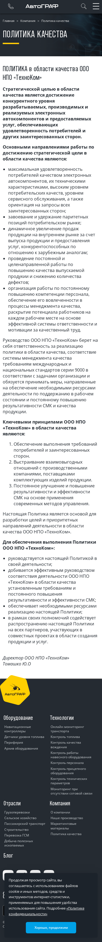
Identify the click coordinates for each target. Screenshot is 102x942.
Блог (8, 855)
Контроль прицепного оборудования (68, 770)
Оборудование (18, 717)
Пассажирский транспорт (24, 823)
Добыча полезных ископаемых (18, 843)
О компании (60, 812)
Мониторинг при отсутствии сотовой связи (71, 791)
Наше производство (67, 818)
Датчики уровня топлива (24, 736)
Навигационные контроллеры (17, 728)
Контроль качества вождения (66, 744)
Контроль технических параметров (69, 780)
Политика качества (66, 834)
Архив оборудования (21, 748)
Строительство (16, 829)
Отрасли (12, 803)
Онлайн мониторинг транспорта (67, 728)
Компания (27, 21)
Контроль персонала (67, 762)
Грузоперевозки (17, 812)
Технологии (62, 717)
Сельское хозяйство (20, 818)
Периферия (13, 742)
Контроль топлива (65, 736)
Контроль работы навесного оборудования (71, 754)
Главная (8, 21)
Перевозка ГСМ (16, 835)
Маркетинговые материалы (63, 825)
